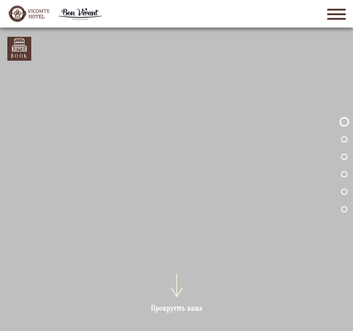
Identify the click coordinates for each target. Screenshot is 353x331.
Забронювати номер (19, 45)
